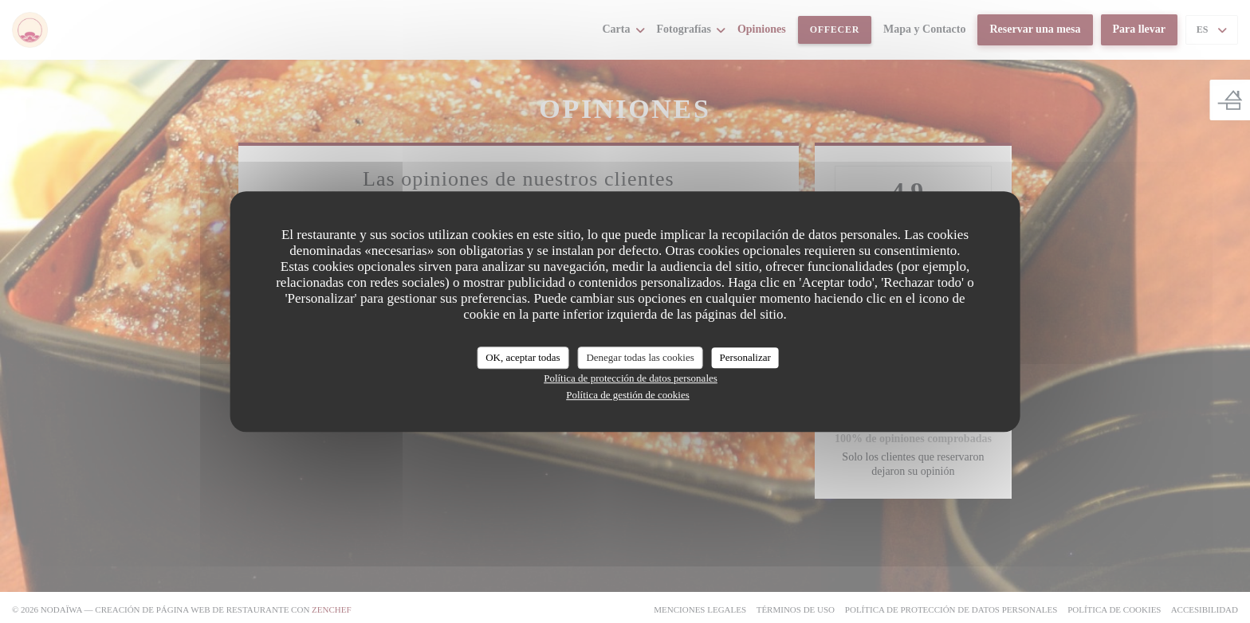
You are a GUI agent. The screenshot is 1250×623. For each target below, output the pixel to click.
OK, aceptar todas (522, 357)
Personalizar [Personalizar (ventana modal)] (745, 357)
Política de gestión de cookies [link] (628, 395)
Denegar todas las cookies (640, 357)
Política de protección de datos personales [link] (630, 378)
